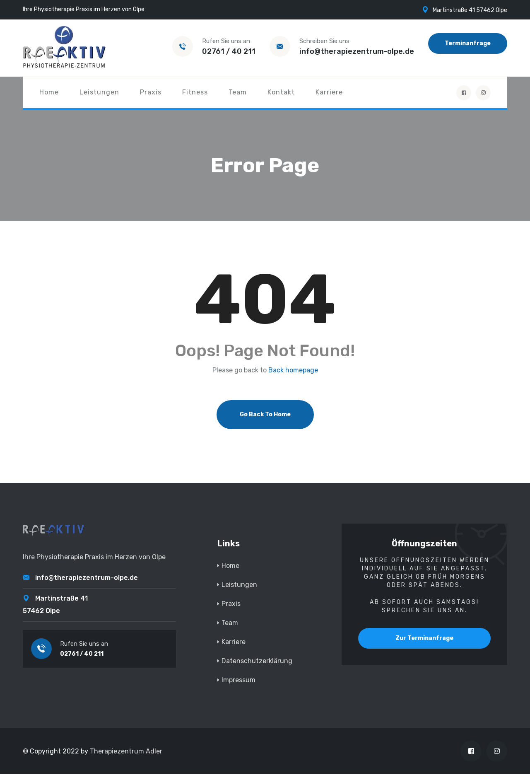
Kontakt (281, 92)
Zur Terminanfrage (424, 638)
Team (238, 92)
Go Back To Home (265, 415)
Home (49, 92)
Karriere (329, 92)
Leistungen (99, 92)
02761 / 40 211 (228, 51)
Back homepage (293, 371)
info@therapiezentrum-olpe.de (356, 51)
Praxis (150, 92)
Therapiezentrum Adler (126, 752)
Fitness (195, 92)
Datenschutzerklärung (257, 662)
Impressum (238, 681)
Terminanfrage (468, 43)
